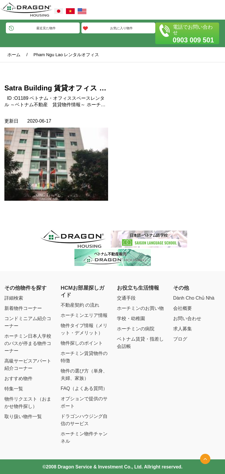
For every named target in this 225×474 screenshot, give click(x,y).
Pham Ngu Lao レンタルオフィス (66, 54)
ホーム (14, 54)
